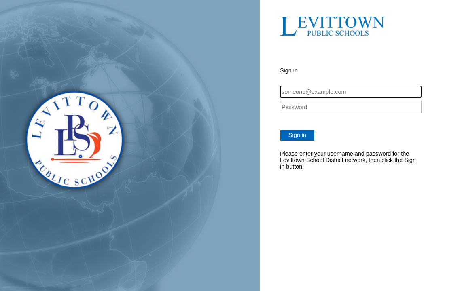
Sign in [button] (297, 135)
